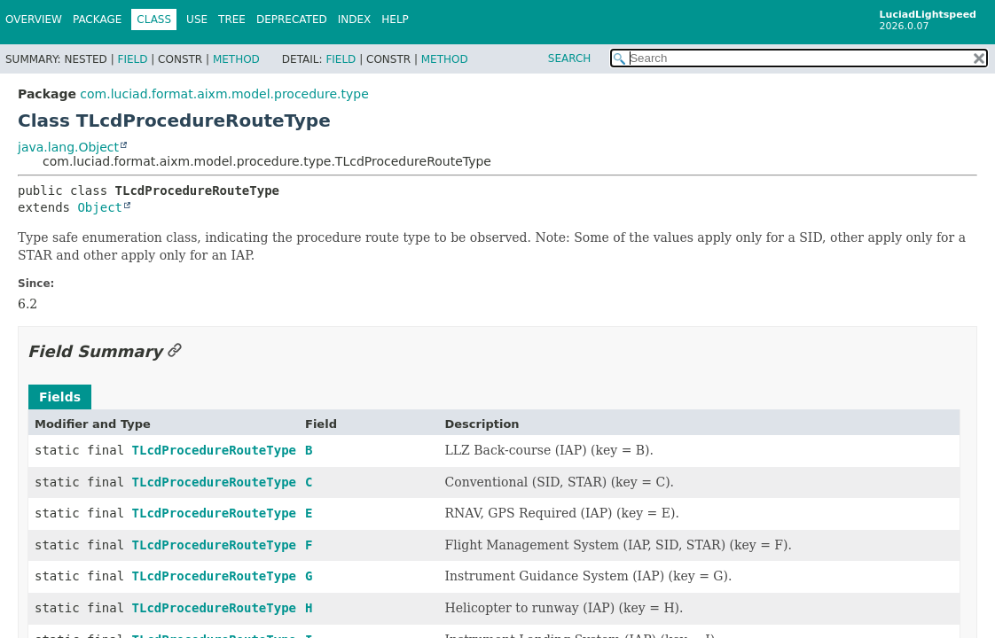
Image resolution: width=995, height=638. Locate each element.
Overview (33, 19)
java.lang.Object (68, 147)
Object (99, 207)
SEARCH (570, 58)
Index (355, 19)
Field (132, 59)
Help (395, 19)
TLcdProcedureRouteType (214, 450)
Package (97, 19)
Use (197, 19)
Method (236, 59)
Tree (232, 19)
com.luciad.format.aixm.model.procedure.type (224, 94)
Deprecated (291, 19)
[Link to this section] (175, 351)
